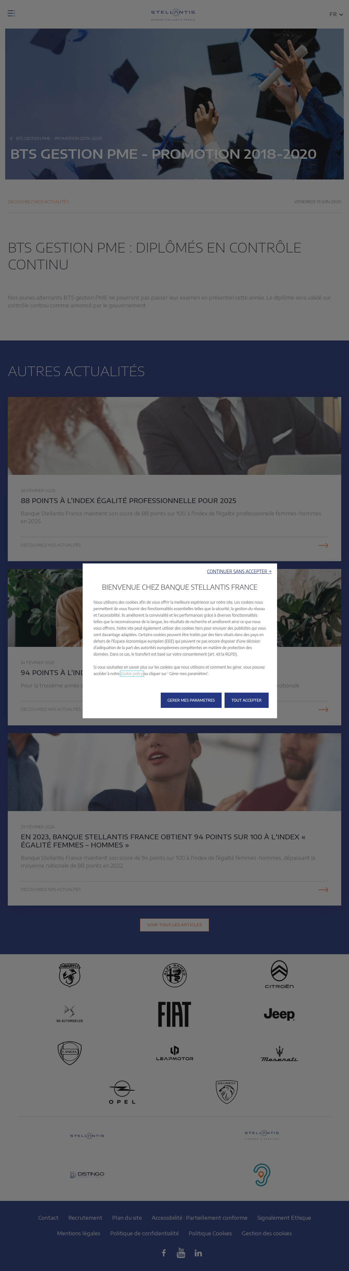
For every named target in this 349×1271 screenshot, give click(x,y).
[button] (239, 571)
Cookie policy (132, 673)
